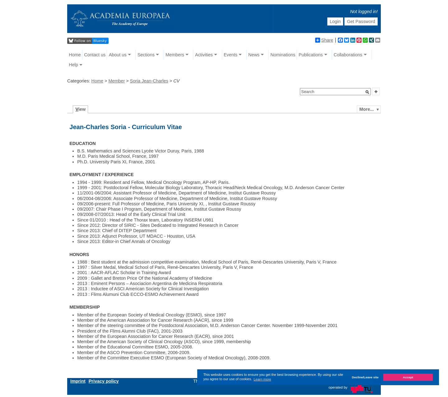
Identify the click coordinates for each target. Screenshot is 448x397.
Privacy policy (104, 381)
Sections (146, 54)
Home (75, 54)
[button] (367, 92)
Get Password (361, 21)
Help (73, 64)
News (253, 54)
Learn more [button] (262, 379)
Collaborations (348, 54)
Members (175, 54)
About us (118, 54)
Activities (204, 54)
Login (335, 21)
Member (116, 80)
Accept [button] (408, 377)
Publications (311, 54)
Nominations (282, 54)
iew (81, 109)
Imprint (78, 381)
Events (230, 54)
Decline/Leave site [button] (365, 377)
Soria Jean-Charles (149, 80)
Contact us (94, 54)
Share (324, 40)
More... (366, 109)
